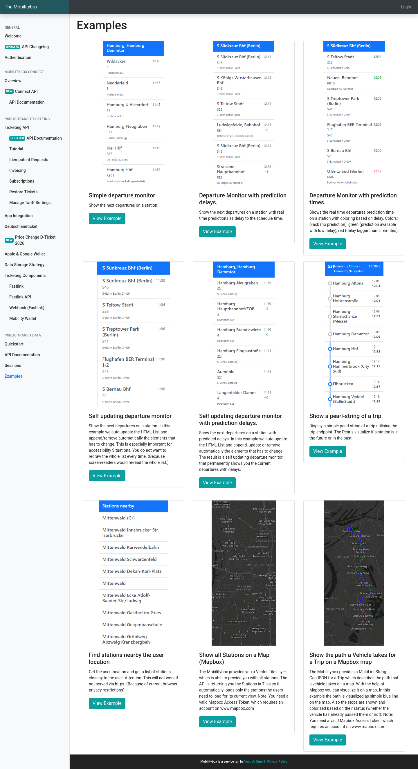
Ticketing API (17, 127)
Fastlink (16, 286)
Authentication (18, 57)
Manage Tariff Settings (30, 202)
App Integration (19, 215)
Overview (13, 80)
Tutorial (16, 149)
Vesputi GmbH (254, 761)
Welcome (13, 36)
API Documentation (27, 102)
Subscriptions (21, 181)
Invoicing (17, 170)
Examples (13, 376)
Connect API (21, 91)
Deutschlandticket (21, 226)
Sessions (13, 365)
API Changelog (27, 46)
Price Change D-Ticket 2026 (30, 240)
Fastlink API (20, 297)
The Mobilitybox (21, 7)
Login (406, 7)
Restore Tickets (23, 192)
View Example (107, 218)
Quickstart (14, 344)
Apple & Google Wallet (25, 254)
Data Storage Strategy (24, 264)
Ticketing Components (25, 275)
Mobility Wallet (22, 318)
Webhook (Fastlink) (26, 307)
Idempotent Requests (28, 159)
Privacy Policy (277, 761)
